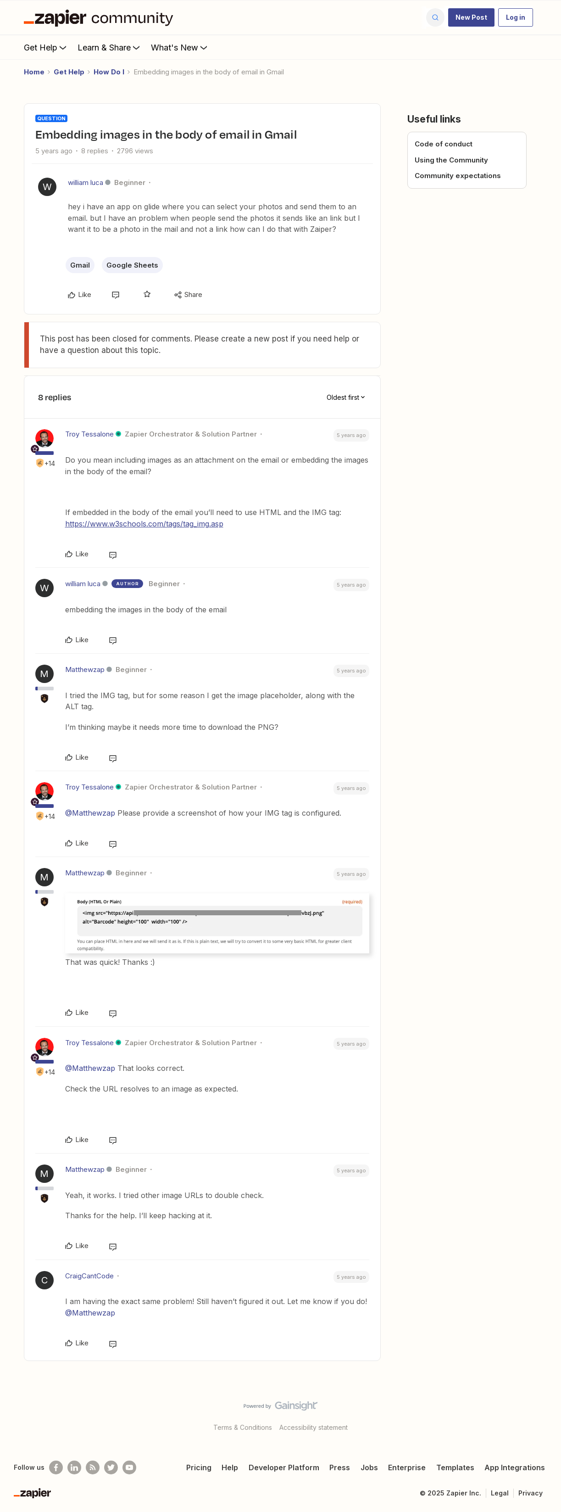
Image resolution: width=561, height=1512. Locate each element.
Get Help (46, 47)
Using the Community (451, 160)
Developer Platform (284, 1467)
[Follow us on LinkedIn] (74, 1467)
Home (34, 71)
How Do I (109, 71)
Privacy (530, 1493)
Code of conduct (443, 144)
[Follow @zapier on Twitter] (111, 1467)
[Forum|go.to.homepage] (101, 17)
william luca (85, 182)
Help (230, 1467)
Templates (455, 1467)
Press (339, 1467)
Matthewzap (85, 669)
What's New (180, 47)
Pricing (198, 1467)
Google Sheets (132, 265)
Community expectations (458, 175)
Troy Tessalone (89, 434)
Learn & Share (110, 47)
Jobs (369, 1467)
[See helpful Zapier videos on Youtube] (129, 1467)
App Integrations (514, 1467)
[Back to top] (542, 1414)
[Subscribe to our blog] (93, 1467)
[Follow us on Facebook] (56, 1467)
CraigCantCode (89, 1275)
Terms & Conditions (242, 1427)
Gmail (80, 265)
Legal (500, 1493)
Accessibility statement (313, 1427)
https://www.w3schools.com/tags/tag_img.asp (144, 523)
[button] (471, 17)
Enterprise (407, 1467)
